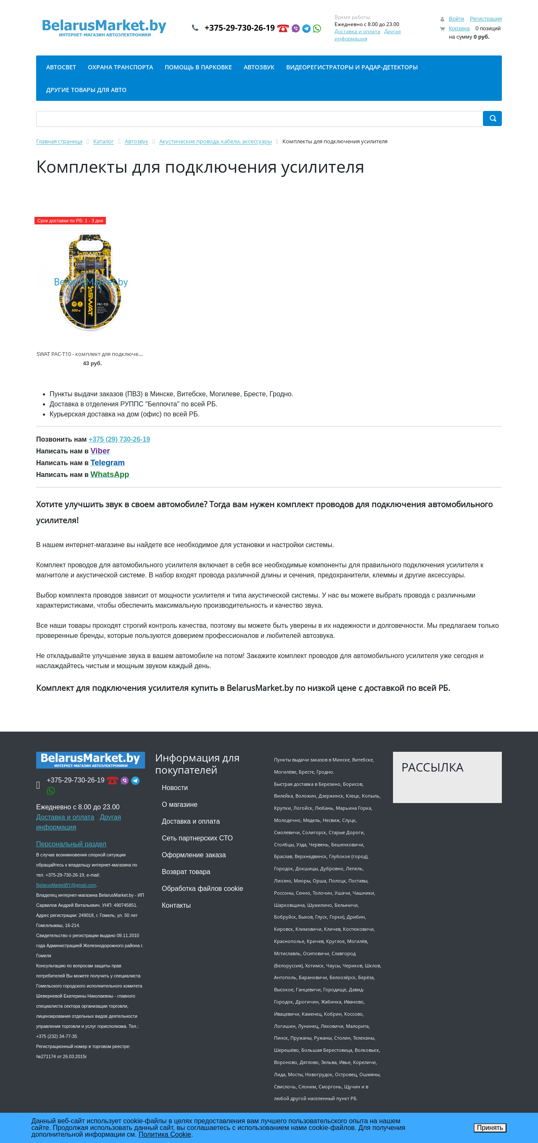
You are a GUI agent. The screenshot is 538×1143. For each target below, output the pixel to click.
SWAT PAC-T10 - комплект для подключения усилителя (106, 354)
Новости (175, 787)
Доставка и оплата (365, 31)
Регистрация (486, 19)
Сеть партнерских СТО (197, 838)
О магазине (180, 804)
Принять (490, 1127)
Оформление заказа (194, 855)
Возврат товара (186, 871)
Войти (456, 19)
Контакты (176, 905)
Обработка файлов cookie (202, 888)
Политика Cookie (165, 1134)
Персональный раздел (71, 844)
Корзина (459, 28)
